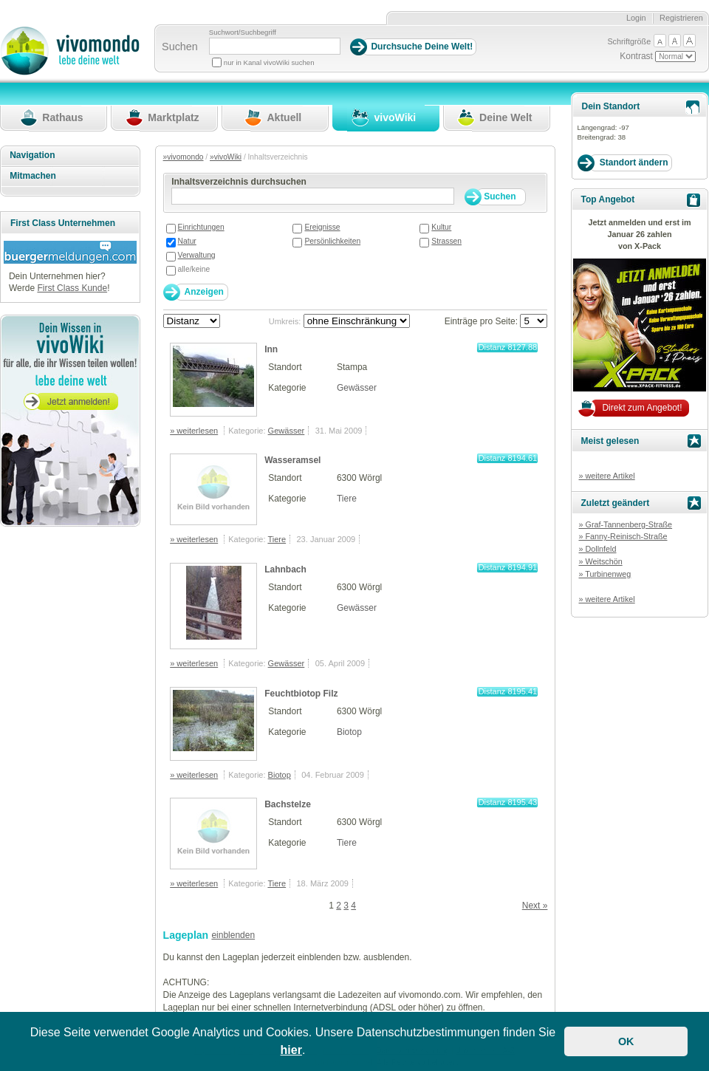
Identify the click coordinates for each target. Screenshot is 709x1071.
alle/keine (194, 269)
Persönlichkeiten (332, 241)
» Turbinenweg (604, 573)
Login (636, 17)
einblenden (233, 935)
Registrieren (681, 17)
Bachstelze (287, 804)
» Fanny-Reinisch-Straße (622, 536)
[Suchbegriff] (274, 46)
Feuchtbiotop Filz (301, 693)
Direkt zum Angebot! (642, 408)
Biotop (349, 732)
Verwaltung (197, 255)
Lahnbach (285, 569)
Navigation (32, 155)
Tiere (347, 498)
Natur (187, 241)
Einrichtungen (201, 227)
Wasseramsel (292, 460)
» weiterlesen (194, 430)
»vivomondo (183, 157)
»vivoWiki (226, 157)
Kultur (441, 227)
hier (291, 1050)
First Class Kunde (72, 288)
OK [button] (626, 1041)
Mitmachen (33, 176)
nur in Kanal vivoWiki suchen (269, 62)
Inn (271, 349)
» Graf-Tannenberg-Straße (625, 524)
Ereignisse (322, 227)
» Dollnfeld (597, 548)
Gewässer (357, 388)
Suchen (180, 46)
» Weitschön (600, 561)
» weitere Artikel (606, 475)
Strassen (446, 241)
